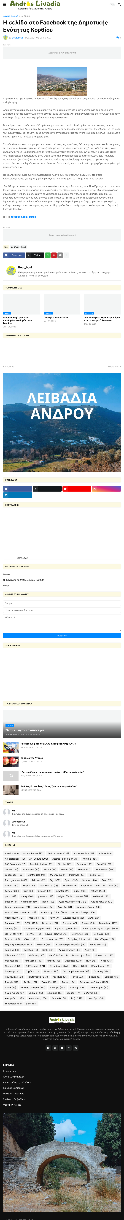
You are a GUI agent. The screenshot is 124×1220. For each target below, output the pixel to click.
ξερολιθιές (13, 1003)
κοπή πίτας (38, 998)
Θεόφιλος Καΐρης (79, 939)
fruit (28, 891)
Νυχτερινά (13, 966)
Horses (67, 869)
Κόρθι (23, 247)
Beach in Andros (41, 864)
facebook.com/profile (23, 216)
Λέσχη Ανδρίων (69, 950)
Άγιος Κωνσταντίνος (72, 901)
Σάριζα (94, 976)
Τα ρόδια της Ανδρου (32, 758)
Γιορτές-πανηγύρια (37, 928)
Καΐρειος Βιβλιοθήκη (18, 944)
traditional (100, 896)
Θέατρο (30, 939)
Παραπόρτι (13, 971)
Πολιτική (51, 971)
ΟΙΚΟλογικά (35, 966)
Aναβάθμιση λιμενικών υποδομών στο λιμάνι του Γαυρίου (17, 320)
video (48, 901)
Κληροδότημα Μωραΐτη (70, 944)
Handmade (31, 869)
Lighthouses (37, 874)
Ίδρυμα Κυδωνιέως (17, 907)
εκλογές (91, 992)
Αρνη (54, 917)
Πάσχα (80, 966)
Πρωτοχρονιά (37, 976)
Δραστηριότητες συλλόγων (100, 928)
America (12, 853)
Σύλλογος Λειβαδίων (94, 982)
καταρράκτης (14, 998)
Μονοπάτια (104, 955)
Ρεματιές (59, 976)
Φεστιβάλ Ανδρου (33, 987)
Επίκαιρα (12, 939)
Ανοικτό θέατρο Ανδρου (20, 912)
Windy (6, 585)
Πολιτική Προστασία (76, 971)
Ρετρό (78, 976)
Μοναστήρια (81, 955)
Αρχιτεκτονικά (73, 917)
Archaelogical (15, 858)
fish (113, 885)
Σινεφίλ (12, 982)
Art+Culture (38, 858)
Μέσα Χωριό (14, 955)
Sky (55, 880)
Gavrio (11, 869)
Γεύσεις (12, 928)
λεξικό (77, 998)
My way (57, 874)
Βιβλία (31, 923)
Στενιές (68, 982)
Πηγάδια (33, 971)
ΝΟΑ (91, 960)
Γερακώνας (108, 923)
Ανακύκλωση (43, 907)
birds (86, 885)
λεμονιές (59, 998)
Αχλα (93, 917)
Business (84, 864)
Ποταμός (101, 971)
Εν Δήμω (25, 16)
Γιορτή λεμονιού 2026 (56, 317)
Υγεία (10, 987)
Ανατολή (65, 907)
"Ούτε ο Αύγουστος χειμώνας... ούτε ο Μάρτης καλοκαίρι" (52, 772)
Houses (84, 869)
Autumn (90, 858)
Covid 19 (104, 864)
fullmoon (44, 891)
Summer (89, 880)
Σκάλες (30, 982)
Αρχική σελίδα (10, 16)
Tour (107, 880)
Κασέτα (44, 944)
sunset (82, 896)
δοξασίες (54, 992)
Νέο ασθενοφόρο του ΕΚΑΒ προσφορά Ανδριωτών (48, 743)
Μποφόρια (73, 960)
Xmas (29, 885)
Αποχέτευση (14, 917)
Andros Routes (33, 853)
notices (98, 891)
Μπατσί (53, 960)
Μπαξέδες (33, 960)
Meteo (6, 574)
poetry (27, 896)
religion (65, 896)
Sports (71, 880)
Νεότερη (9, 366)
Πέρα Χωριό (100, 966)
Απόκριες (37, 917)
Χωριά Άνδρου (98, 987)
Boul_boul (25, 267)
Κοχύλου (31, 950)
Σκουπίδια (49, 982)
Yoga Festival (48, 885)
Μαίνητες (36, 955)
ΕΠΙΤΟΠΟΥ (13, 933)
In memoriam (104, 869)
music (80, 891)
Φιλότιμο (57, 987)
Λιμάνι (90, 950)
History (50, 869)
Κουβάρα (12, 950)
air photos (69, 885)
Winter (11, 885)
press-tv (45, 896)
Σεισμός (111, 976)
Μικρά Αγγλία (58, 955)
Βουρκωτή (50, 923)
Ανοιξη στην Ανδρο (53, 912)
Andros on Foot (83, 853)
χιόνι (31, 1003)
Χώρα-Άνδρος (14, 992)
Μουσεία (12, 960)
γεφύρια (36, 992)
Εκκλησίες (80, 933)
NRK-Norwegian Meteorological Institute (23, 580)
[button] (4, 4)
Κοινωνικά (98, 944)
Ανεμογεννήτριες (88, 907)
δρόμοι (73, 992)
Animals (105, 853)
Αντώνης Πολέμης (83, 912)
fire (100, 885)
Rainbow (38, 880)
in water (62, 891)
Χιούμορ (77, 987)
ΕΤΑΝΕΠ (34, 933)
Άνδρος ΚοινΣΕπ (101, 901)
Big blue (65, 864)
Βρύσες (88, 923)
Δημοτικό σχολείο (66, 928)
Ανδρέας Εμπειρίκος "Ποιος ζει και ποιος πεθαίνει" (49, 786)
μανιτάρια (96, 998)
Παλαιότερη (113, 366)
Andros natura (58, 853)
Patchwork (76, 874)
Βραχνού (69, 923)
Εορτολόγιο (22, 557)
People (95, 874)
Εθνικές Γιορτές (56, 933)
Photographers (16, 880)
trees (11, 901)
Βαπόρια (12, 923)
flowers (12, 891)
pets (10, 896)
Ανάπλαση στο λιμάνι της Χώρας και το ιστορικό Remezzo (102, 319)
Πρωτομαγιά (14, 976)
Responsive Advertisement (62, 52)
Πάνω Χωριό (59, 966)
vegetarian (29, 901)
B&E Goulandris (15, 864)
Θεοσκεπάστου (52, 939)
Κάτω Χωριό (104, 939)
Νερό (106, 960)
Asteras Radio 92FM (65, 858)
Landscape (14, 874)
